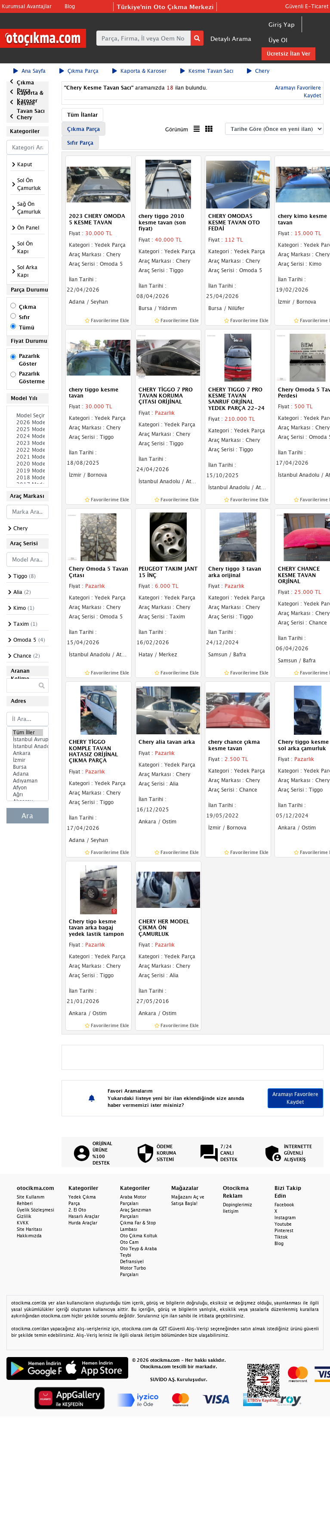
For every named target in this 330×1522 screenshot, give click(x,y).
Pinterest (283, 1230)
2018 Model (27, 477)
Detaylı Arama (230, 38)
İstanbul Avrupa (27, 739)
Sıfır (24, 317)
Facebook (284, 1204)
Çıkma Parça (79, 71)
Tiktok (281, 1236)
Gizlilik (24, 1216)
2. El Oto (77, 1209)
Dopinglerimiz (237, 1204)
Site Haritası (29, 1229)
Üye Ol (277, 39)
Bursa (27, 767)
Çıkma (27, 307)
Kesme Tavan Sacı (206, 71)
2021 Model (27, 456)
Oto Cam (129, 1242)
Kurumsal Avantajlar (27, 6)
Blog (70, 6)
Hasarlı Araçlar (83, 1216)
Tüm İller (27, 732)
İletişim (230, 1211)
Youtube (283, 1224)
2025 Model (27, 429)
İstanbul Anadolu (27, 746)
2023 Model (27, 443)
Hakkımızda (29, 1235)
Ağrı (27, 794)
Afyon (27, 787)
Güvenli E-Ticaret (306, 6)
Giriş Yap (281, 24)
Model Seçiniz (27, 415)
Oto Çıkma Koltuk (138, 1235)
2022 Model (27, 450)
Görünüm (176, 129)
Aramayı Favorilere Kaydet (295, 1098)
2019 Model (27, 470)
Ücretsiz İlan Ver (288, 53)
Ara (27, 816)
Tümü (26, 327)
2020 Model (27, 463)
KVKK (23, 1222)
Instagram (285, 1217)
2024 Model (27, 436)
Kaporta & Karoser (139, 71)
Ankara (27, 753)
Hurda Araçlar (82, 1222)
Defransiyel (132, 1261)
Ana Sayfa (29, 71)
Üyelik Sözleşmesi (35, 1209)
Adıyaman (27, 780)
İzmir (27, 760)
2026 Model (27, 422)
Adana (27, 773)
